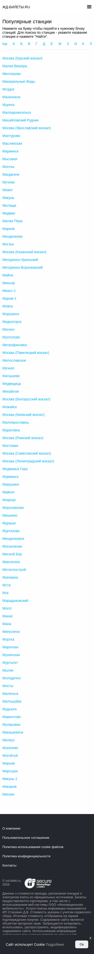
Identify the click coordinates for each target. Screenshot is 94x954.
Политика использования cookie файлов (32, 847)
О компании (11, 828)
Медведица (11, 384)
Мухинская (11, 655)
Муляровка (11, 725)
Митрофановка (14, 345)
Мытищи (9, 205)
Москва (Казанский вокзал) (24, 252)
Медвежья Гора (15, 469)
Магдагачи (10, 174)
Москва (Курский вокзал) (22, 58)
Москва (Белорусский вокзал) (26, 399)
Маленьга (10, 694)
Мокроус (9, 500)
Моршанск (10, 314)
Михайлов (10, 391)
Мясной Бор (12, 554)
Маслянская (12, 143)
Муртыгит (10, 663)
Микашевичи (12, 732)
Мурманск (10, 477)
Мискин (8, 794)
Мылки (7, 670)
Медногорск (11, 322)
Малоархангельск (16, 112)
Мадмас (8, 213)
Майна (7, 275)
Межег (7, 190)
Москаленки (12, 546)
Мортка (8, 639)
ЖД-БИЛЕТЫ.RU (16, 7)
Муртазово (11, 531)
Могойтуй (10, 756)
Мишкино (9, 515)
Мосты (7, 686)
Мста (6, 585)
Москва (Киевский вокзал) (23, 415)
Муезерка (10, 577)
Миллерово (11, 74)
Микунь (8, 198)
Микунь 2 (9, 779)
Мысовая (9, 159)
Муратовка (11, 430)
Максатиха (11, 562)
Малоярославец (15, 422)
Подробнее (55, 945)
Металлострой (14, 570)
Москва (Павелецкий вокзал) (25, 353)
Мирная (8, 763)
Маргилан (10, 647)
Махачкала (11, 97)
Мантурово (11, 136)
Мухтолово (11, 337)
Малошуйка (11, 701)
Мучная (8, 182)
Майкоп (8, 492)
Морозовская (13, 508)
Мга (5, 593)
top (4, 44)
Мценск (8, 105)
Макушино (10, 484)
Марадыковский (15, 601)
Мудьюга (9, 709)
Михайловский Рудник (20, 120)
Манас (7, 616)
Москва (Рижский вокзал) (22, 438)
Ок (82, 944)
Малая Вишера (14, 66)
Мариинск (10, 151)
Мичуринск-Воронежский (22, 267)
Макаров (9, 787)
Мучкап (8, 368)
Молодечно (11, 678)
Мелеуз (8, 740)
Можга (7, 306)
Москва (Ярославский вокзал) (26, 128)
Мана (6, 624)
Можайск (9, 407)
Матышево (11, 376)
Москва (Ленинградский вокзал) (28, 461)
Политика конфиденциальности (26, 856)
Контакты (9, 865)
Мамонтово (11, 717)
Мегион (8, 329)
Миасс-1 (9, 291)
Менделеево (12, 236)
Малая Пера (12, 221)
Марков (8, 229)
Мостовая (10, 446)
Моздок (8, 89)
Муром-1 (9, 298)
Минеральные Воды (18, 81)
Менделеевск (13, 539)
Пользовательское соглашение (25, 838)
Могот (7, 608)
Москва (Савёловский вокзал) (26, 453)
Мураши (9, 523)
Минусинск (11, 632)
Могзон (8, 244)
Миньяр (8, 283)
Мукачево (10, 748)
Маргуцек (10, 771)
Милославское (14, 360)
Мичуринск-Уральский (20, 260)
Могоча (8, 167)
